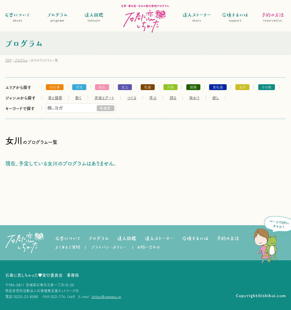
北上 (124, 87)
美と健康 (55, 98)
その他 (266, 87)
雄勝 (193, 87)
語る (173, 98)
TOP (8, 60)
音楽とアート (104, 98)
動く (78, 98)
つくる (131, 98)
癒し (215, 98)
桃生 (102, 87)
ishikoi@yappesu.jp (106, 296)
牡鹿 (147, 87)
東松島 (218, 87)
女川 (242, 87)
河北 (79, 87)
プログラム (21, 60)
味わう (194, 98)
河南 (170, 87)
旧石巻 (54, 87)
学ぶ (153, 98)
